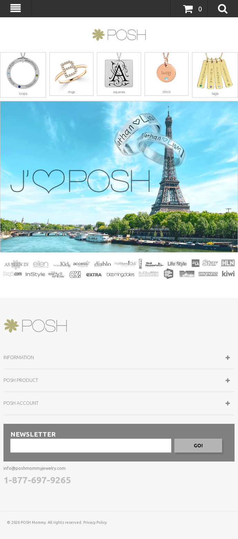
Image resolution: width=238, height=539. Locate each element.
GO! (198, 445)
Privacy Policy (95, 522)
